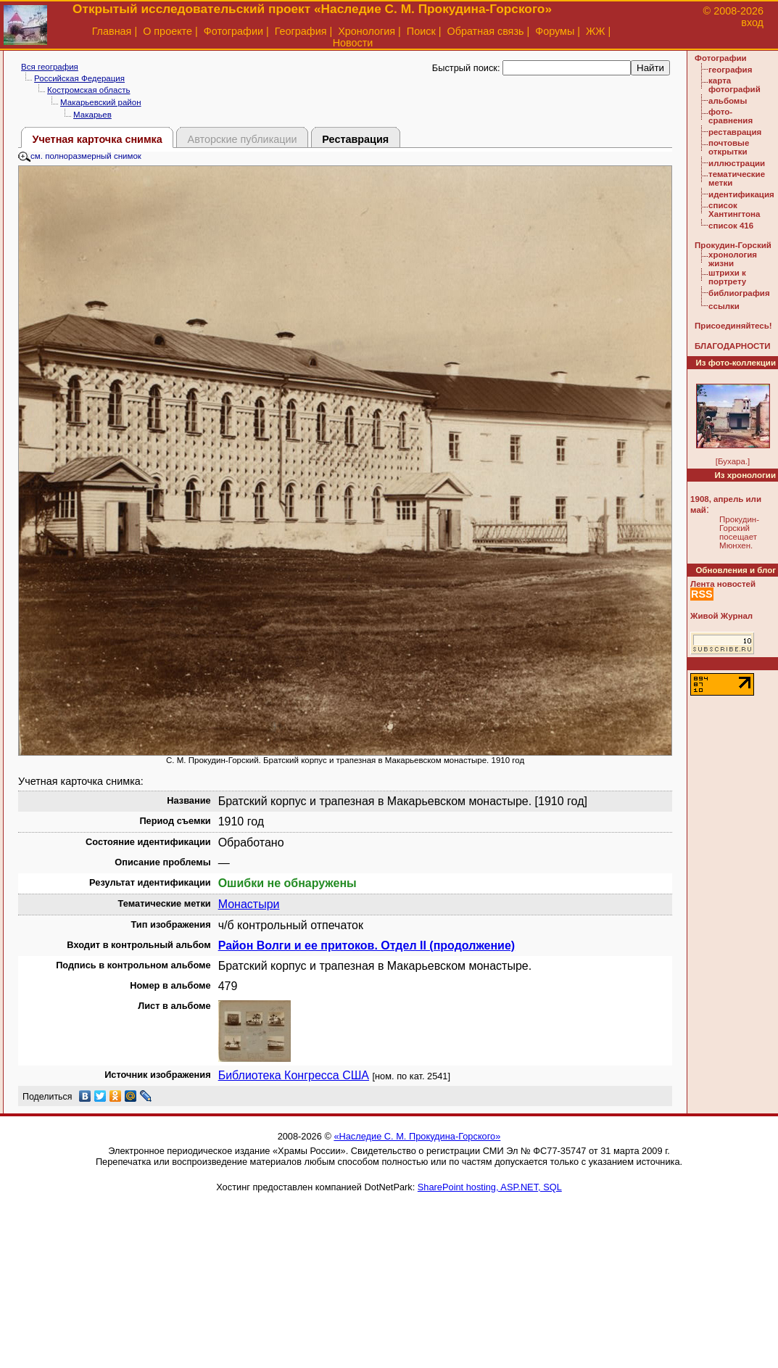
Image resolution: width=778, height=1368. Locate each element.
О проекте (167, 31)
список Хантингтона (734, 209)
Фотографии (233, 31)
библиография (739, 293)
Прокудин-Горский (733, 245)
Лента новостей (723, 584)
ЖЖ (595, 31)
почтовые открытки (728, 147)
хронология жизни (732, 259)
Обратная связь (485, 31)
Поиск (421, 31)
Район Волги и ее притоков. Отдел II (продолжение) (366, 945)
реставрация (734, 132)
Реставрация (355, 139)
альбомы (727, 100)
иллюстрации (736, 163)
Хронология (366, 31)
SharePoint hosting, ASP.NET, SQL (490, 1187)
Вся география (49, 66)
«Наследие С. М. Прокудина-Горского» (417, 1136)
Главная (112, 31)
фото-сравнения (730, 116)
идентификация (741, 194)
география (730, 69)
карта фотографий (734, 85)
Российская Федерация (79, 78)
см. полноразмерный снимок (79, 156)
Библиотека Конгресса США (293, 1075)
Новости (353, 43)
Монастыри (249, 904)
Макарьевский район (100, 102)
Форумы (554, 31)
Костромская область (88, 90)
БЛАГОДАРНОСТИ (732, 346)
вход (752, 22)
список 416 (730, 225)
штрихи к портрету (727, 277)
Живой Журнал (721, 615)
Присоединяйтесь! (733, 325)
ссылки (724, 306)
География (301, 31)
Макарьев (92, 114)
